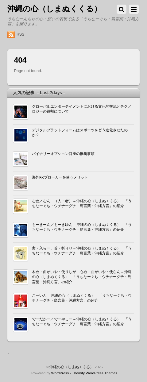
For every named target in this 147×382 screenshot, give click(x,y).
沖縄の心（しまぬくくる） (71, 367)
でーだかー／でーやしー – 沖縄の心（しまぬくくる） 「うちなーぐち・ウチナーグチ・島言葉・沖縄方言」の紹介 (82, 321)
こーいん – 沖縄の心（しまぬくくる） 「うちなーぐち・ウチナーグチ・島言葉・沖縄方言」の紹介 (82, 297)
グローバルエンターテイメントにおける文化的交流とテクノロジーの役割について (81, 108)
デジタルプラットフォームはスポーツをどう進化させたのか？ (80, 132)
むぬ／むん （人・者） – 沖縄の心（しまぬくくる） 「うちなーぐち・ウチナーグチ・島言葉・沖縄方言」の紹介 (82, 203)
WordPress (60, 373)
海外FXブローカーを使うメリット (60, 177)
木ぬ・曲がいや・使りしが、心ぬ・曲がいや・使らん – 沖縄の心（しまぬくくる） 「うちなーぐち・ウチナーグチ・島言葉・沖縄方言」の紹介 (82, 277)
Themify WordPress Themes (94, 373)
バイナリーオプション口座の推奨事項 (63, 154)
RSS (20, 34)
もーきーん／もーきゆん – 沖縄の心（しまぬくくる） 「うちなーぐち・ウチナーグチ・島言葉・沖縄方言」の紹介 (82, 226)
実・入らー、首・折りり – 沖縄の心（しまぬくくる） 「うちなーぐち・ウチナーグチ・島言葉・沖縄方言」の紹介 (82, 250)
